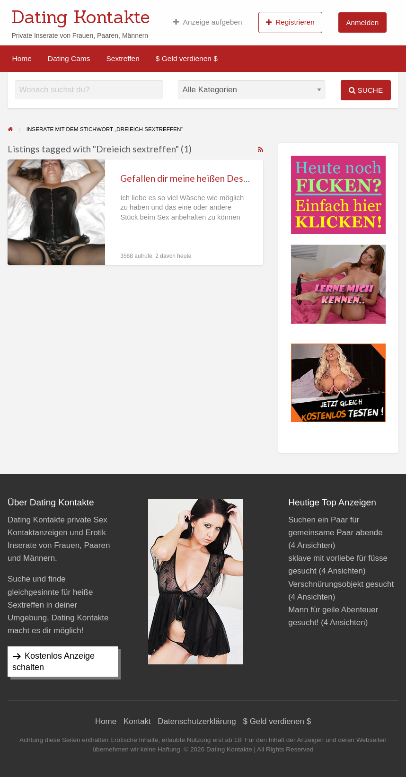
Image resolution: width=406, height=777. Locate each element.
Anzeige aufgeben (207, 22)
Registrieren (290, 22)
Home (22, 58)
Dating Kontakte (80, 16)
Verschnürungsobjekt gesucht (341, 584)
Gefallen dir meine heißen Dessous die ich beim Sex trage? (237, 178)
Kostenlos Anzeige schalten (53, 661)
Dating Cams (69, 58)
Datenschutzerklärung (197, 721)
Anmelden (362, 22)
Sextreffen (122, 58)
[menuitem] (207, 22)
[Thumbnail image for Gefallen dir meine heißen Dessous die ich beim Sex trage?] (56, 212)
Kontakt (137, 721)
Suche (366, 90)
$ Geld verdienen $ (187, 58)
